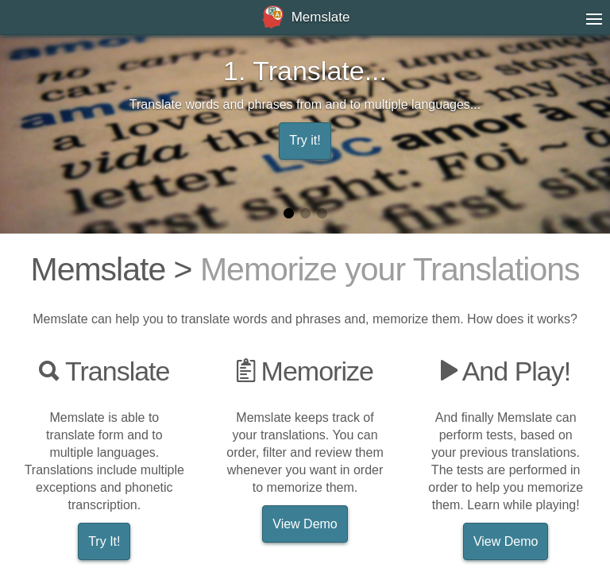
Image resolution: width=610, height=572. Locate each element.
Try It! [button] (104, 541)
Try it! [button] (304, 140)
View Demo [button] (305, 524)
